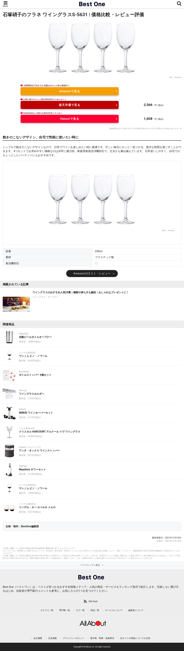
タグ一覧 (80, 610)
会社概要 (38, 638)
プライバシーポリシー (73, 638)
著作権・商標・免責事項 (102, 638)
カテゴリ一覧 (46, 610)
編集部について (135, 610)
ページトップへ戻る (90, 565)
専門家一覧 (64, 610)
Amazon (177, 77)
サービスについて (113, 610)
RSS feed (93, 601)
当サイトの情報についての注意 (135, 638)
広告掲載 (52, 638)
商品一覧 (95, 610)
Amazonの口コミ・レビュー (91, 273)
